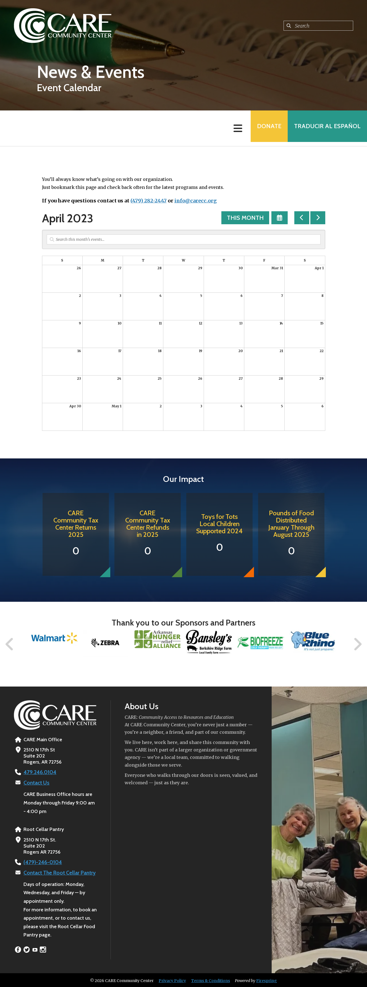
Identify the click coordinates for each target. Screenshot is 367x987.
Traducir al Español (325, 128)
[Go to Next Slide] (357, 644)
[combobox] (318, 26)
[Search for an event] (184, 239)
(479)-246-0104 (41, 862)
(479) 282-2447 (148, 200)
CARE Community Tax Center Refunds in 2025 (147, 524)
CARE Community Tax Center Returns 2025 (75, 524)
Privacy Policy (172, 979)
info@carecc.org (195, 200)
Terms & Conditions (210, 979)
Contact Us (35, 782)
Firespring (266, 979)
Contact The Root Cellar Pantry (57, 872)
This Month (245, 217)
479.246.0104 (38, 772)
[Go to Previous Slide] (9, 644)
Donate (263, 128)
